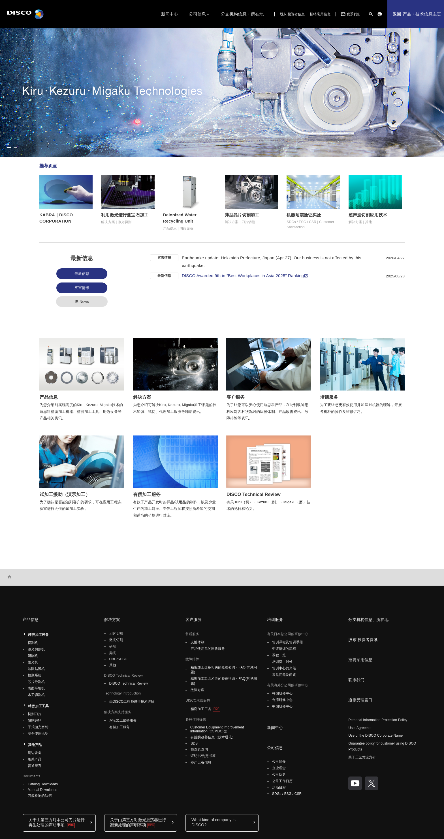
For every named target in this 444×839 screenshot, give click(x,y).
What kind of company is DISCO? (213, 822)
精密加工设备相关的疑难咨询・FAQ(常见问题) (224, 669)
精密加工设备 (38, 635)
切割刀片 (34, 714)
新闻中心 (169, 14)
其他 (112, 665)
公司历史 (279, 775)
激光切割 (116, 640)
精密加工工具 (38, 706)
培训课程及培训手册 (287, 642)
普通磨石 (34, 766)
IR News (82, 301)
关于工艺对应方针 (362, 757)
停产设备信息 (201, 762)
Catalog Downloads (43, 784)
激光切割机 (36, 649)
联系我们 (350, 14)
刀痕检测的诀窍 (40, 796)
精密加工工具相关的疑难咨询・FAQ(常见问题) (224, 681)
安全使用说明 (38, 734)
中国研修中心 (282, 706)
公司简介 (279, 761)
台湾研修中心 (282, 700)
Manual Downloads (42, 790)
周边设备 (34, 753)
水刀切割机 (36, 695)
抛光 (112, 653)
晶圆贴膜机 (36, 669)
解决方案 (112, 619)
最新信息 (81, 273)
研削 (112, 646)
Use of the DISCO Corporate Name (375, 735)
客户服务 (193, 619)
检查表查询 (199, 749)
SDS (194, 743)
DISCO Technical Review (128, 683)
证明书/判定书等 (203, 756)
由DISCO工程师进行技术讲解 (132, 702)
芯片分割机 (36, 682)
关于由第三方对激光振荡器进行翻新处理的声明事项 (138, 822)
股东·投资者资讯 (362, 639)
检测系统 (34, 675)
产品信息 (31, 619)
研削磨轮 (34, 720)
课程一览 (279, 655)
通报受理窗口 (360, 700)
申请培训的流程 (284, 649)
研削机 (33, 656)
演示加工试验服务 (123, 720)
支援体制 (197, 642)
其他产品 (35, 745)
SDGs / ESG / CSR (287, 794)
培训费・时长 (282, 662)
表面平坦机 (36, 688)
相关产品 (34, 759)
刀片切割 (116, 633)
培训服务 (275, 619)
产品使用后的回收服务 (208, 649)
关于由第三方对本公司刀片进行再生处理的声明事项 (57, 822)
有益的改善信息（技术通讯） (213, 737)
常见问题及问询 (284, 675)
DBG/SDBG (118, 659)
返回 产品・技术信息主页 (417, 14)
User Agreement (360, 728)
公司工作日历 (282, 781)
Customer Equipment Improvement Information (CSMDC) (217, 729)
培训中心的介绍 (284, 668)
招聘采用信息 (320, 14)
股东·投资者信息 (292, 14)
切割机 (33, 643)
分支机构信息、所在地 (368, 619)
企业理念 (279, 768)
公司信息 (197, 14)
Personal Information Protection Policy (377, 720)
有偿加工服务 (119, 727)
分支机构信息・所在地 (242, 14)
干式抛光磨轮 (38, 727)
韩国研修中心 (282, 693)
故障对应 (197, 690)
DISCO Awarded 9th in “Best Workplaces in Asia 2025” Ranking (243, 275)
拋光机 (33, 662)
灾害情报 (81, 288)
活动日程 (279, 788)
